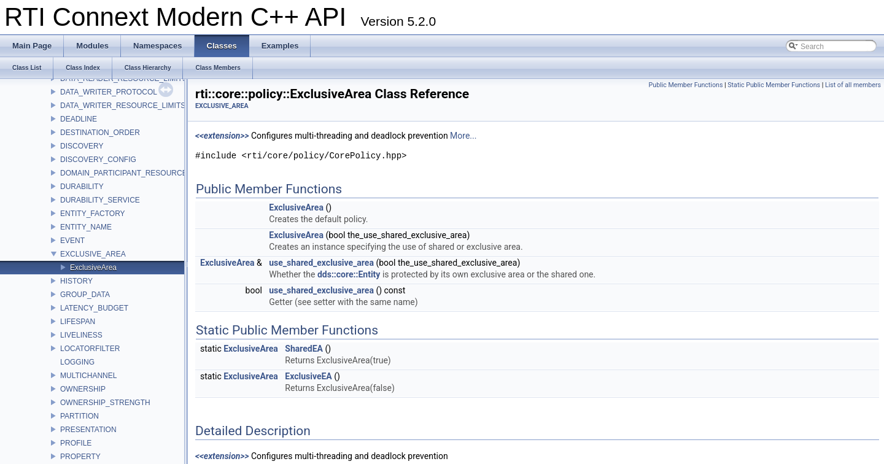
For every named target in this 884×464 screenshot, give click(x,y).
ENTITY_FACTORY (92, 213)
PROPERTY (80, 456)
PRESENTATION (88, 429)
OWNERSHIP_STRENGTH (105, 402)
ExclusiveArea (93, 267)
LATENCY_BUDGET (94, 308)
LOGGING (77, 362)
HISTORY (76, 281)
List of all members (853, 85)
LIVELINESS (81, 335)
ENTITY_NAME (86, 227)
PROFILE (75, 443)
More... (463, 136)
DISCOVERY (81, 146)
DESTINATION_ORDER (100, 132)
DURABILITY (82, 186)
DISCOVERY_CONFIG (98, 159)
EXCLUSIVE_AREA (93, 254)
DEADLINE (78, 119)
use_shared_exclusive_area (321, 263)
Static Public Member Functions (773, 85)
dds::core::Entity (348, 274)
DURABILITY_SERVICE (100, 200)
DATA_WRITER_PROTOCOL (108, 92)
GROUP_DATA (85, 294)
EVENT (72, 240)
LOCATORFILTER (90, 348)
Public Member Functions (686, 85)
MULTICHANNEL (88, 375)
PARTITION (79, 416)
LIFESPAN (77, 321)
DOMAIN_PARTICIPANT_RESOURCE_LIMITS (137, 173)
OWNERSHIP (83, 389)
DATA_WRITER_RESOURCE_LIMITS (122, 105)
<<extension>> (222, 136)
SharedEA (304, 349)
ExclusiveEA (308, 376)
